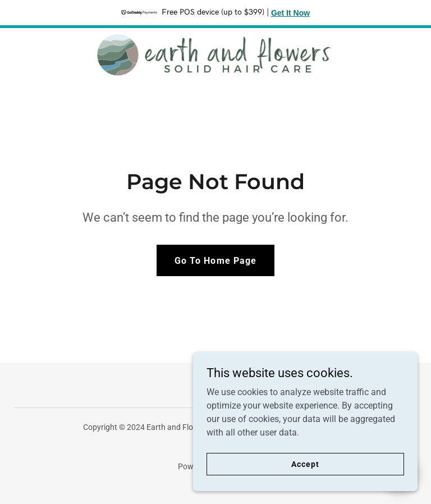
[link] (215, 55)
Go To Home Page (215, 260)
